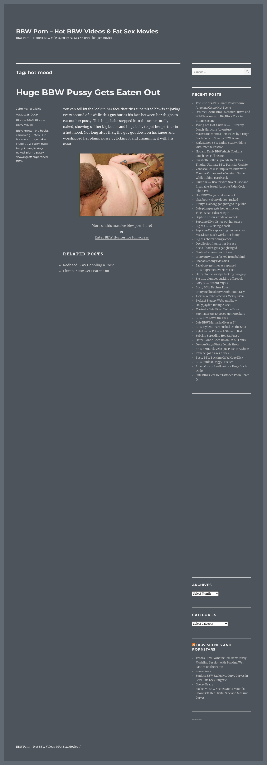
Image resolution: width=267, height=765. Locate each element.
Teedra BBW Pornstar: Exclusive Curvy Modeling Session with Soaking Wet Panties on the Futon (221, 662)
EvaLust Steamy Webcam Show (216, 300)
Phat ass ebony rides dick (212, 261)
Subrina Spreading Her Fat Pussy (217, 335)
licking (38, 148)
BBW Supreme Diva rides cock (215, 270)
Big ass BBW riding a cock (213, 226)
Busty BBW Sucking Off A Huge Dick (219, 357)
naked (20, 152)
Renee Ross (203, 671)
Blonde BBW (25, 120)
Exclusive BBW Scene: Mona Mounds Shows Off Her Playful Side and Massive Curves (222, 693)
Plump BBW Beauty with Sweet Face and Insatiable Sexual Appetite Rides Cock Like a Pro (222, 186)
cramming (23, 135)
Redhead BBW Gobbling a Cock (88, 265)
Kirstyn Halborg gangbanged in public (221, 204)
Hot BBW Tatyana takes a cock (216, 195)
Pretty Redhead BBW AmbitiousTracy (220, 292)
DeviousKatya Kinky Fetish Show (217, 344)
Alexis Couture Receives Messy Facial (220, 296)
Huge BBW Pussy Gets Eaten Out (88, 92)
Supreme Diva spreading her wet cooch (221, 230)
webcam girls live (197, 719)
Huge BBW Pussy (28, 143)
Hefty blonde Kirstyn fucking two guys (221, 274)
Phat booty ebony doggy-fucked (217, 200)
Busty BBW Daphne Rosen (213, 287)
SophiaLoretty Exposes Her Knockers (220, 314)
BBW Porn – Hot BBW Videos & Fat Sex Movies (87, 31)
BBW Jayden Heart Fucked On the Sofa (221, 327)
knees (28, 148)
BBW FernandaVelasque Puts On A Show (222, 349)
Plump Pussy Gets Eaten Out (86, 271)
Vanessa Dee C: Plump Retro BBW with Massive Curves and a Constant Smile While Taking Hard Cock (221, 173)
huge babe (38, 139)
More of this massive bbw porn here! (122, 225)
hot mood (22, 139)
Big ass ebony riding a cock (214, 239)
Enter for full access (122, 237)
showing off (24, 157)
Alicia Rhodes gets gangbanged (216, 248)
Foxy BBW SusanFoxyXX (212, 283)
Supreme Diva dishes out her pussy (219, 221)
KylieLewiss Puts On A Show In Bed (219, 331)
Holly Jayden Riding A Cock (213, 305)
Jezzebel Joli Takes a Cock (212, 353)
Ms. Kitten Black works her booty (217, 235)
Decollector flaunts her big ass (216, 243)
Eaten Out (39, 135)
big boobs (41, 130)
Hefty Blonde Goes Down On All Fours (221, 340)
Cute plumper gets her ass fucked (217, 208)
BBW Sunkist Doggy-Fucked (214, 362)
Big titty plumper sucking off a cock (219, 278)
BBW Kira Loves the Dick (212, 318)
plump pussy (35, 152)
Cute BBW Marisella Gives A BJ (216, 322)
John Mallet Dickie (29, 108)
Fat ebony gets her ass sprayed (216, 265)
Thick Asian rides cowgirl (212, 213)
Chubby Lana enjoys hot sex (214, 252)
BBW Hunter (25, 130)
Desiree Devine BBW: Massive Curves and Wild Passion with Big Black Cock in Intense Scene (223, 116)
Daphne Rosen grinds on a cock (217, 217)
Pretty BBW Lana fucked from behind (220, 257)
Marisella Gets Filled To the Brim (217, 309)
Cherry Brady (204, 684)
